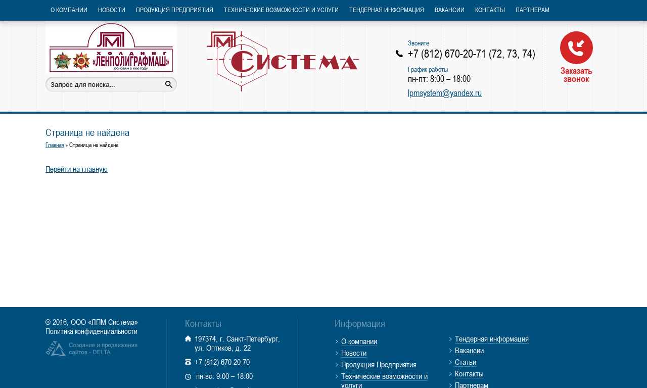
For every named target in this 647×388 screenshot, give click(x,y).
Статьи (465, 361)
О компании (69, 10)
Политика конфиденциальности (91, 331)
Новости (111, 10)
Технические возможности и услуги (281, 10)
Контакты (490, 10)
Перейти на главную (76, 168)
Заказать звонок (576, 57)
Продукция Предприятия (174, 10)
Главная (54, 145)
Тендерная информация (386, 10)
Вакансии (450, 10)
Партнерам (532, 10)
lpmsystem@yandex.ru (445, 92)
